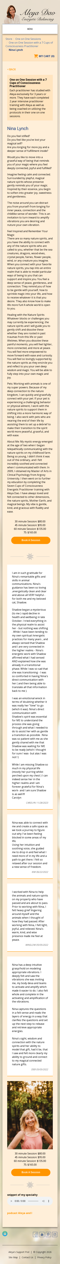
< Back (11, 69)
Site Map (13, 1257)
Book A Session (31, 540)
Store (9, 39)
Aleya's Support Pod (18, 1252)
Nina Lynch (16, 50)
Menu (30, 29)
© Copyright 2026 (42, 1252)
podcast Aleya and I (19, 1213)
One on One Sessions (28, 39)
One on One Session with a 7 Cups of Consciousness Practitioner (29, 44)
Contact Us (27, 1257)
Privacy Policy (44, 1257)
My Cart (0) (46, 56)
